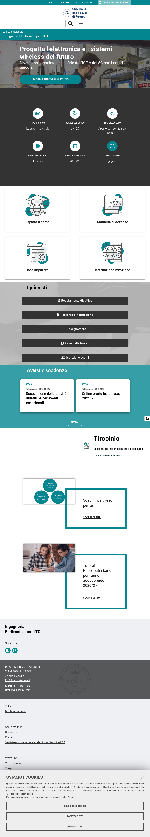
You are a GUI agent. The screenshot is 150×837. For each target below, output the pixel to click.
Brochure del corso (15, 711)
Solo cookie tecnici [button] (75, 806)
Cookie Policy (67, 797)
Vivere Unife (12, 758)
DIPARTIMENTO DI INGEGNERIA (23, 666)
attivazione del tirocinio (107, 455)
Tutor (8, 706)
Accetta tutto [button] (75, 816)
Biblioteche (11, 732)
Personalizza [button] (75, 826)
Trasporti (10, 768)
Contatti (9, 737)
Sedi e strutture (13, 727)
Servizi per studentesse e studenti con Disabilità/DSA (35, 742)
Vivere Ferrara (13, 763)
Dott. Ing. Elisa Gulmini (18, 690)
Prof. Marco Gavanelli (17, 680)
